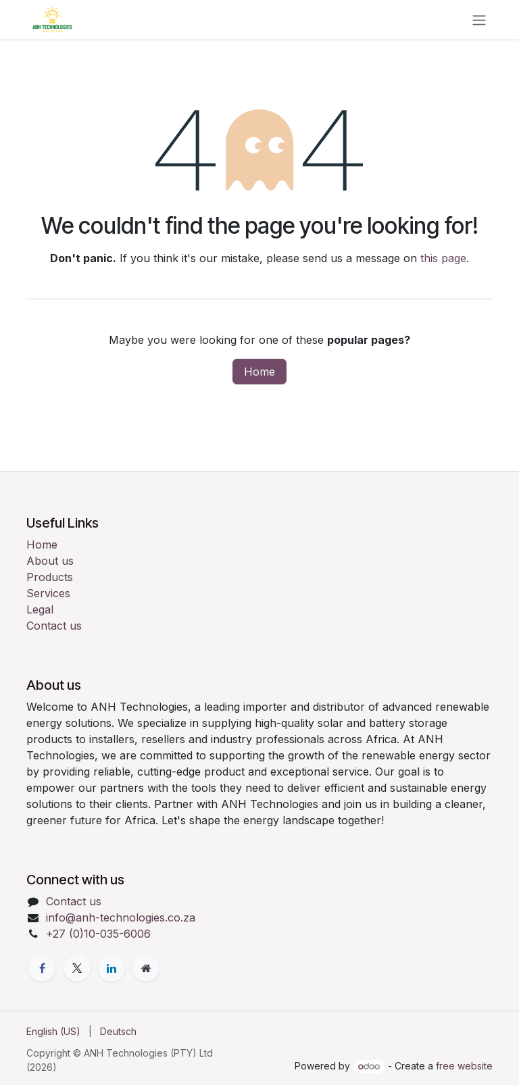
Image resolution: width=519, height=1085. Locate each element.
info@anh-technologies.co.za (120, 917)
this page (443, 258)
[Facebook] (41, 968)
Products (49, 577)
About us (50, 560)
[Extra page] (145, 968)
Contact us (54, 625)
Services (48, 593)
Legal (39, 609)
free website (464, 1065)
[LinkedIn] (111, 968)
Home (259, 371)
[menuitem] (53, 1031)
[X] (77, 968)
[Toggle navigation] (479, 19)
